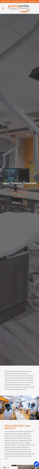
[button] (3, 8)
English (7, 468)
